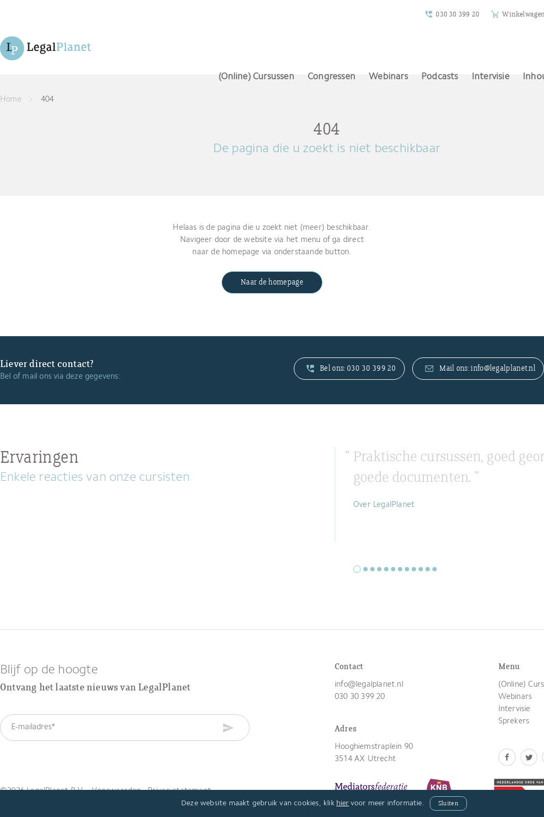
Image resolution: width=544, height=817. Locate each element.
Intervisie (490, 76)
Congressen (331, 76)
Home (11, 100)
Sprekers (514, 722)
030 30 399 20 (457, 14)
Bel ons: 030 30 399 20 (351, 368)
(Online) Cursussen (256, 76)
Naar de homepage (272, 282)
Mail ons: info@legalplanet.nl (480, 368)
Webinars (388, 76)
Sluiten (448, 803)
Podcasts (439, 76)
